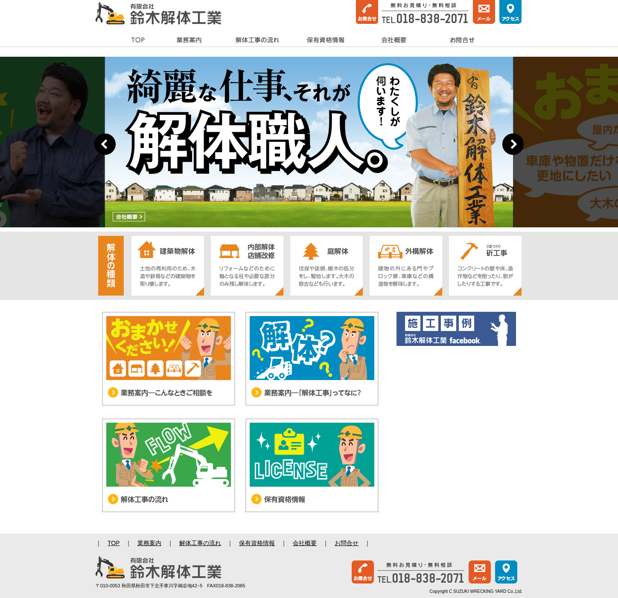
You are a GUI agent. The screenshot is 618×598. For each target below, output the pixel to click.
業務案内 (189, 40)
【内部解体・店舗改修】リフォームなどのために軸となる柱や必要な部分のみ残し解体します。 (247, 266)
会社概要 (394, 40)
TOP (138, 40)
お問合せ (462, 40)
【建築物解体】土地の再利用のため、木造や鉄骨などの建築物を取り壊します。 (167, 266)
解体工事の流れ (257, 40)
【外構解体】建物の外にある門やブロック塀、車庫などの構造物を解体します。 (406, 266)
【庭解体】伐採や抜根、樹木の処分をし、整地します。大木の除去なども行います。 (326, 266)
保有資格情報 (326, 40)
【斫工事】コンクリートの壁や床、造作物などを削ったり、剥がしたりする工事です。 (485, 266)
